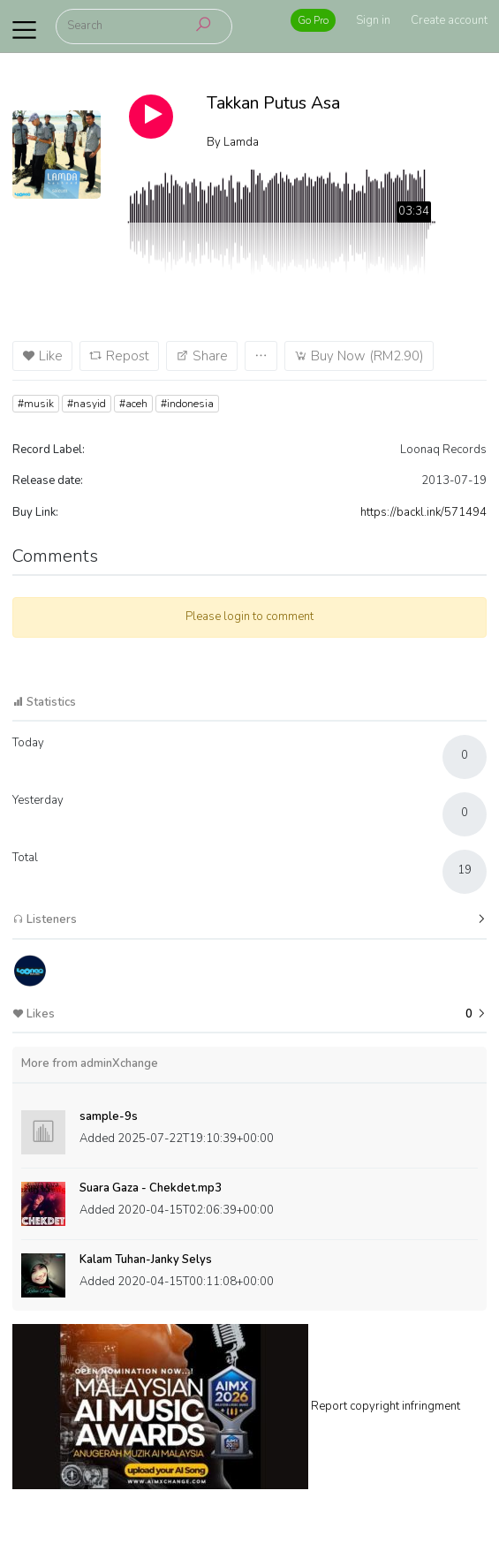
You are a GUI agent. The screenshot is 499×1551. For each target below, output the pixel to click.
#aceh (133, 404)
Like (42, 356)
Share (202, 356)
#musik (36, 404)
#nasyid (86, 404)
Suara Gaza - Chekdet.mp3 (150, 1188)
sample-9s (108, 1116)
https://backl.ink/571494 (423, 512)
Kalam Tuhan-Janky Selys (145, 1259)
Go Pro (313, 20)
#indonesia (187, 404)
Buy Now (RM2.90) (359, 356)
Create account (449, 20)
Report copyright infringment (385, 1405)
